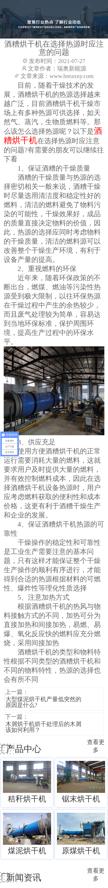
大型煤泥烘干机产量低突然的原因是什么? (43, 702)
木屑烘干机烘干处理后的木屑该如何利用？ (43, 727)
